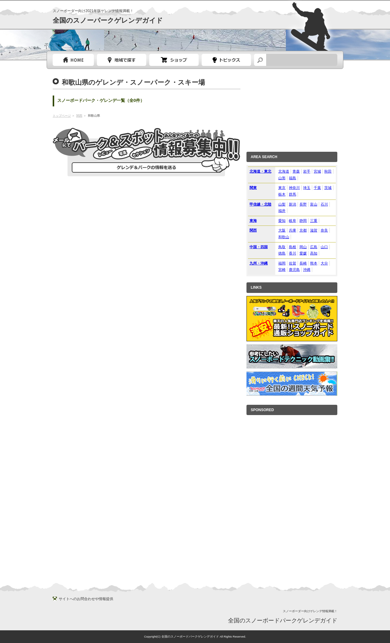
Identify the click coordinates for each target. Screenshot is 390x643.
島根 (292, 247)
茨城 (328, 188)
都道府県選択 (121, 60)
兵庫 (292, 230)
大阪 (282, 230)
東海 (253, 221)
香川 (292, 253)
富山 (313, 204)
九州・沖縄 (259, 263)
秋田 (328, 171)
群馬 (292, 194)
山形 (282, 178)
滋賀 (313, 230)
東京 (282, 188)
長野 (303, 204)
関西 (79, 115)
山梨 (282, 204)
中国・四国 (259, 247)
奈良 (324, 230)
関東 (253, 188)
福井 (282, 211)
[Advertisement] (291, 108)
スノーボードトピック (226, 60)
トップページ (73, 60)
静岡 (303, 221)
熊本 (313, 263)
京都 (303, 230)
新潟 (292, 204)
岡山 (303, 247)
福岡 (282, 263)
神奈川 (294, 188)
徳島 (282, 253)
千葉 (317, 188)
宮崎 (282, 270)
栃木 (282, 194)
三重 (313, 221)
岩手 (306, 171)
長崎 (303, 263)
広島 (313, 247)
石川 (324, 204)
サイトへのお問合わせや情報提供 (86, 599)
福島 (292, 178)
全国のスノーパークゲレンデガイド (108, 20)
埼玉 (306, 188)
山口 (324, 247)
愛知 (282, 221)
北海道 (283, 171)
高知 (313, 253)
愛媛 (303, 253)
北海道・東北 (260, 171)
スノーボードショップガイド (174, 60)
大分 (324, 263)
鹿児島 (294, 270)
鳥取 (282, 247)
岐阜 (292, 221)
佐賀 (292, 263)
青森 (296, 171)
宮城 (317, 171)
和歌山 (283, 237)
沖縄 (306, 270)
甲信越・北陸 (260, 204)
